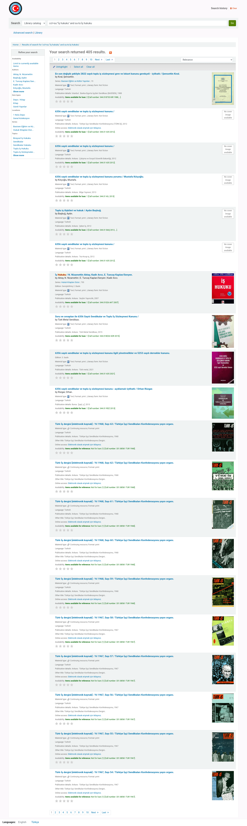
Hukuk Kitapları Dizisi (70, 282)
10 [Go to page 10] (91, 59)
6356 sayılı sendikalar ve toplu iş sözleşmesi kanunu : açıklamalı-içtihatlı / (104, 388)
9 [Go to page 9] (86, 59)
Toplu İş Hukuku (21, 148)
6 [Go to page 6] (74, 59)
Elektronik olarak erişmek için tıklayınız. (84, 128)
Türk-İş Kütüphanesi (24, 8)
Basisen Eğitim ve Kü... (24, 126)
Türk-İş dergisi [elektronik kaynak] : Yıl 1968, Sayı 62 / (114, 462)
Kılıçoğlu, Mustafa (21, 88)
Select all (78, 67)
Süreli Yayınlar (20, 106)
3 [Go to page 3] (62, 59)
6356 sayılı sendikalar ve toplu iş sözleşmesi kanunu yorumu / (99, 176)
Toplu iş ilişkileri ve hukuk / (78, 210)
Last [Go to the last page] (110, 59)
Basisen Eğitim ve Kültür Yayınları (75, 81)
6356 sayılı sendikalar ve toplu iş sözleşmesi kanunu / (84, 111)
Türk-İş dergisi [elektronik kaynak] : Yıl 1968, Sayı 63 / (114, 424)
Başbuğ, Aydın (20, 77)
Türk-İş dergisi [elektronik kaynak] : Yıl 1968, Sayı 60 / (114, 540)
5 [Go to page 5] (70, 59)
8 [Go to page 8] (82, 59)
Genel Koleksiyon (21, 118)
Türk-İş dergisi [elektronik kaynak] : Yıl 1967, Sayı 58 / (114, 617)
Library (38, 32)
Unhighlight (60, 67)
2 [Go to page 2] (58, 59)
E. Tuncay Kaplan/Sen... (24, 81)
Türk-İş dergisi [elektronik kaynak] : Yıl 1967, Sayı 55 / (114, 733)
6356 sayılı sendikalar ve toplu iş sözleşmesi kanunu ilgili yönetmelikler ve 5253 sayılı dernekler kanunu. (112, 353)
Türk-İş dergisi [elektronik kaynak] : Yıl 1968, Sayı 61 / (114, 501)
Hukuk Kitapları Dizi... (23, 130)
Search (15, 23)
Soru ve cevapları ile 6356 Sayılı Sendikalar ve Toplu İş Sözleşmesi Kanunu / (97, 316)
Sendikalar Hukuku (22, 145)
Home (16, 44)
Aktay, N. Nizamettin (23, 74)
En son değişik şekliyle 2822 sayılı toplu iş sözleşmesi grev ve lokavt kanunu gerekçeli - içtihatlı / (117, 73)
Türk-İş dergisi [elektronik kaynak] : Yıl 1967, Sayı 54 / (114, 772)
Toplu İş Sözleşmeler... (24, 152)
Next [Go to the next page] (99, 59)
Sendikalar (18, 141)
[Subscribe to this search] (110, 52)
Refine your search (27, 52)
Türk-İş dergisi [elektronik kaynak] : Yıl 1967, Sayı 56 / (114, 694)
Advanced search (23, 32)
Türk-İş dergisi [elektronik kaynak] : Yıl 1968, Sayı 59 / (114, 578)
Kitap (15, 103)
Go (232, 23)
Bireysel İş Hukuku (22, 138)
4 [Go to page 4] (66, 59)
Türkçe (35, 822)
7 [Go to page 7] (78, 59)
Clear (233, 8)
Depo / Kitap (19, 99)
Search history (219, 8)
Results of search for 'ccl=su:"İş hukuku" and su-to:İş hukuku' (50, 44)
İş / (94, 274)
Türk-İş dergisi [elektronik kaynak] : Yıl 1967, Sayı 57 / (114, 656)
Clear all (90, 67)
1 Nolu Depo (19, 114)
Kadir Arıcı (18, 84)
